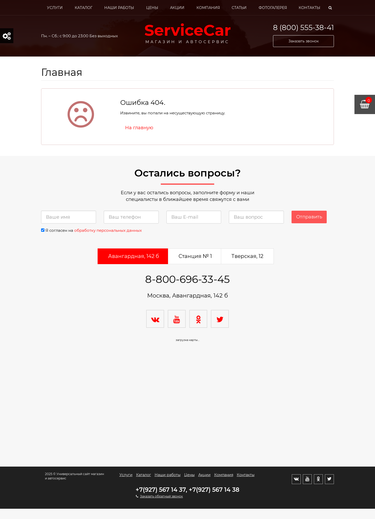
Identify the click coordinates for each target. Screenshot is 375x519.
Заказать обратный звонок (161, 496)
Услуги (55, 7)
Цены (152, 7)
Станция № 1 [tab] (195, 256)
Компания (208, 7)
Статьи (239, 7)
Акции (177, 7)
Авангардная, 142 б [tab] (133, 256)
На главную (139, 128)
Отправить (309, 217)
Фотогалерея (273, 7)
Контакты (309, 7)
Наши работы (119, 7)
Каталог (83, 7)
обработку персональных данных (108, 230)
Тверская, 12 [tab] (247, 256)
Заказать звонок (303, 41)
